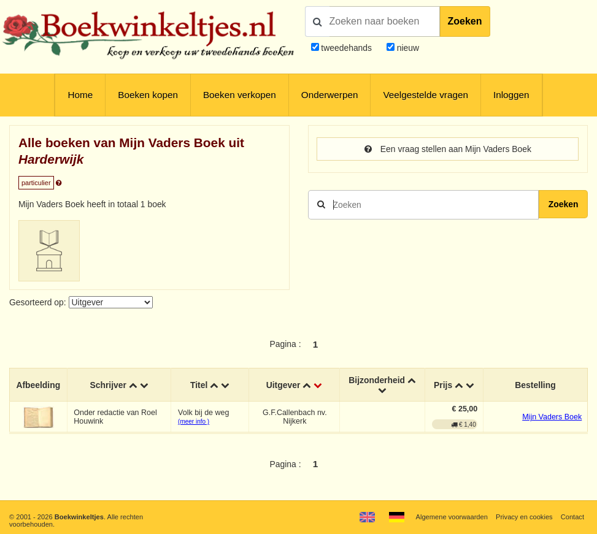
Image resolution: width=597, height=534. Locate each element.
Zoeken (465, 21)
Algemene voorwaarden (452, 517)
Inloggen (511, 95)
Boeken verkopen (239, 95)
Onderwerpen (329, 95)
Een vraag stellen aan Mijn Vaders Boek (447, 149)
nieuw (407, 48)
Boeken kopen (148, 95)
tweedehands (346, 48)
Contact (572, 517)
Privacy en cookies (524, 517)
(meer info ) (193, 421)
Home (80, 95)
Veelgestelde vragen (425, 95)
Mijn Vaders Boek (552, 417)
